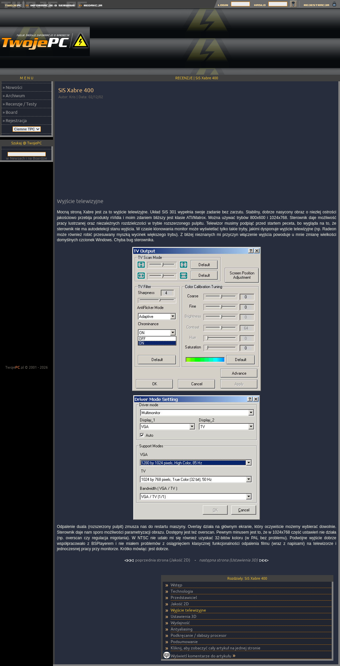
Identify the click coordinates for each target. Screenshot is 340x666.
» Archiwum (14, 95)
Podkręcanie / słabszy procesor (199, 635)
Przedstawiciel (184, 597)
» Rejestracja (15, 120)
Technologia (182, 591)
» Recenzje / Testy (19, 104)
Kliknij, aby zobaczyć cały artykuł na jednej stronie (215, 648)
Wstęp (176, 585)
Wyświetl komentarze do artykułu (201, 656)
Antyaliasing (182, 629)
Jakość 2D (180, 604)
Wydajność (180, 623)
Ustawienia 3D (184, 616)
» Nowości (12, 87)
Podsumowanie (184, 641)
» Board (10, 112)
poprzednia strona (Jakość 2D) (157, 560)
